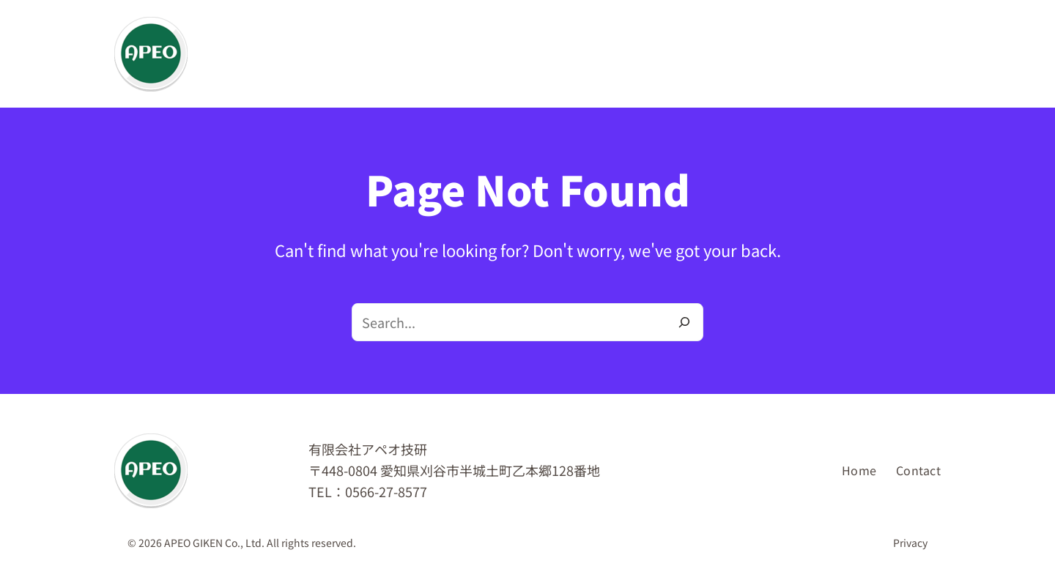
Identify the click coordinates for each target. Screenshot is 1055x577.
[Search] (684, 322)
